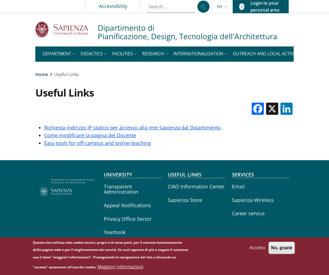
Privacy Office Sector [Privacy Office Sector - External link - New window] (128, 219)
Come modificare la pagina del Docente (90, 135)
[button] (223, 6)
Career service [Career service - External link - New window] (248, 213)
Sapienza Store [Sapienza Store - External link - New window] (185, 200)
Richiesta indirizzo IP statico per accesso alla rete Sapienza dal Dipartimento (132, 127)
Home (41, 74)
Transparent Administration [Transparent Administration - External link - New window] (121, 189)
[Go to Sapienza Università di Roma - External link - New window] (66, 29)
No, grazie (281, 249)
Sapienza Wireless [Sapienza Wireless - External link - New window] (253, 200)
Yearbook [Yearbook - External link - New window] (115, 232)
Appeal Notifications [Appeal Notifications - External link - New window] (127, 205)
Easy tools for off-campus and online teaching (97, 143)
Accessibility (113, 6)
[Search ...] (203, 7)
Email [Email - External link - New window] (238, 186)
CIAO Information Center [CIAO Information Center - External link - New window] (196, 186)
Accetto (257, 250)
